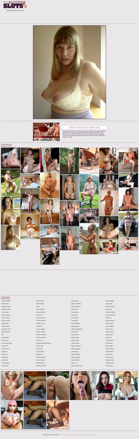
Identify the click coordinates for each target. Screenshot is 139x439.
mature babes (5, 363)
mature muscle (74, 337)
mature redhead (75, 354)
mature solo (108, 309)
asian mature (5, 303)
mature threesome (110, 315)
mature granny (40, 363)
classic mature (5, 317)
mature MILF (74, 332)
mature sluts (108, 303)
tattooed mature (109, 360)
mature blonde (40, 309)
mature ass (4, 360)
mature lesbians (75, 323)
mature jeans (74, 309)
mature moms (74, 334)
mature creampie (41, 334)
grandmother (5, 337)
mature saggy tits (75, 357)
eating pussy (5, 323)
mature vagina (109, 326)
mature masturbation (76, 329)
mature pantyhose (75, 346)
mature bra (39, 315)
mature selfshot (75, 360)
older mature (109, 346)
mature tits (108, 317)
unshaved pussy (110, 320)
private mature (109, 351)
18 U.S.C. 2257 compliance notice (86, 434)
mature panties (74, 343)
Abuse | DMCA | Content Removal (67, 434)
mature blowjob (40, 312)
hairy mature (5, 340)
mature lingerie (74, 326)
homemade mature (6, 343)
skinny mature (109, 357)
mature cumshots (41, 337)
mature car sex (40, 323)
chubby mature (5, 315)
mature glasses (40, 360)
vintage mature (109, 363)
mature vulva (109, 329)
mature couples (40, 332)
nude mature (109, 343)
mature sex (73, 363)
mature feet (39, 348)
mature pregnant (75, 348)
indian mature (5, 348)
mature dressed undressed (43, 343)
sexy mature (108, 354)
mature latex (74, 315)
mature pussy (74, 351)
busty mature (5, 312)
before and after (5, 309)
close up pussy (5, 320)
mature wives (109, 334)
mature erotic (40, 346)
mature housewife (75, 303)
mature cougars (40, 329)
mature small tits (110, 306)
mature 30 (4, 351)
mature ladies (74, 312)
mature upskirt (109, 323)
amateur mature (5, 301)
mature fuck (39, 354)
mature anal (4, 357)
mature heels (74, 301)
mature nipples (74, 340)
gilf (2, 334)
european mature (6, 329)
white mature (109, 365)
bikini (37, 306)
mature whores (109, 332)
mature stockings (110, 312)
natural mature (109, 340)
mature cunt (39, 340)
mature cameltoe (41, 320)
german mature (5, 332)
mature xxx (108, 337)
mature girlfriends (41, 357)
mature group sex (41, 365)
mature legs (74, 320)
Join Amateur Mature (84, 127)
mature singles (109, 301)
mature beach (40, 301)
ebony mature (5, 326)
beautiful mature (6, 306)
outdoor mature (109, 348)
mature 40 (4, 354)
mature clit (39, 326)
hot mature (4, 346)
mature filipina (40, 351)
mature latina (74, 317)
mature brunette (40, 317)
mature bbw (4, 365)
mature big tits (40, 303)
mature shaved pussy (76, 365)
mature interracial (75, 306)
